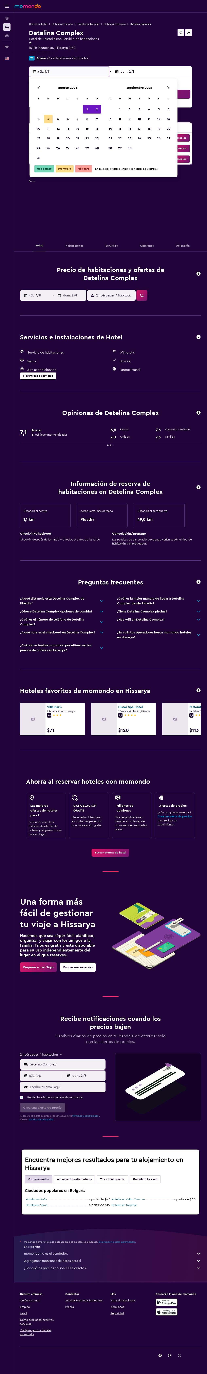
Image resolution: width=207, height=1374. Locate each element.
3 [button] (39, 119)
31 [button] (38, 157)
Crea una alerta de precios (175, 816)
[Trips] (7, 47)
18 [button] (48, 138)
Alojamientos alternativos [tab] (74, 1179)
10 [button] (38, 128)
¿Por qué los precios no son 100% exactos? (112, 1268)
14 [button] (77, 128)
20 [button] (68, 138)
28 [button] (77, 148)
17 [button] (38, 138)
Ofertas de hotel (38, 24)
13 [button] (67, 128)
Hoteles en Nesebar (124, 1205)
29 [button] (87, 148)
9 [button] (97, 119)
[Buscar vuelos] (7, 19)
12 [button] (58, 128)
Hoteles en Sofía (36, 1199)
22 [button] (87, 138)
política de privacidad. (41, 1119)
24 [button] (38, 148)
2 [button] (97, 109)
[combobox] (66, 1064)
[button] (6, 6)
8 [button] (87, 119)
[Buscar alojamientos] (7, 27)
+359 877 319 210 (41, 52)
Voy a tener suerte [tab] (112, 1179)
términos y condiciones (85, 1116)
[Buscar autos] (7, 35)
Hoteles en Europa (62, 24)
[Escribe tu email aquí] (66, 1087)
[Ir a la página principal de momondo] (28, 6)
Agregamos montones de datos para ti (112, 1260)
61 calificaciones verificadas (67, 58)
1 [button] (87, 109)
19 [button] (58, 138)
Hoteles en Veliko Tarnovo (128, 1199)
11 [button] (48, 128)
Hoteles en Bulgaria (88, 24)
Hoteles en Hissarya (115, 24)
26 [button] (58, 148)
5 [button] (58, 119)
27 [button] (68, 148)
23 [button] (97, 138)
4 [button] (48, 119)
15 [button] (87, 128)
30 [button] (97, 148)
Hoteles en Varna (36, 1205)
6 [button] (68, 119)
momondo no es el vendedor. (112, 1253)
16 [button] (96, 128)
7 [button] (77, 119)
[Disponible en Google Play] (166, 1302)
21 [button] (77, 138)
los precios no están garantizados (116, 1242)
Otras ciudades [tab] (38, 1179)
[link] (110, 853)
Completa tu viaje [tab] (145, 1179)
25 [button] (48, 148)
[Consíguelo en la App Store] (166, 1312)
